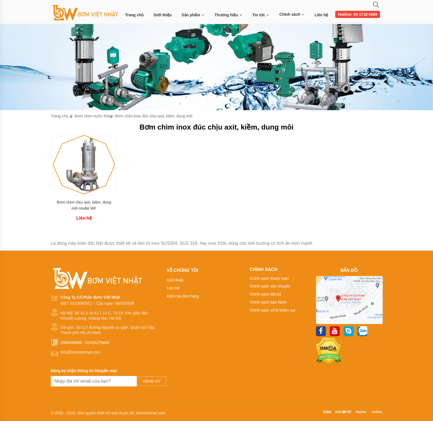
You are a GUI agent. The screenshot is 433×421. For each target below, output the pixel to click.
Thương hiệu (228, 15)
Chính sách (292, 14)
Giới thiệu (162, 15)
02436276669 (97, 342)
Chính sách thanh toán (269, 278)
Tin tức (261, 15)
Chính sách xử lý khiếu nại (272, 310)
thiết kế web (107, 413)
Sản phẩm (193, 15)
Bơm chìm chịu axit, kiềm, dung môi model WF (84, 205)
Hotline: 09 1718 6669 (357, 14)
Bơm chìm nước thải (92, 116)
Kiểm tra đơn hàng (183, 296)
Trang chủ (134, 15)
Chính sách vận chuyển (270, 286)
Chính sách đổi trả (265, 294)
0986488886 (71, 342)
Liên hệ (321, 15)
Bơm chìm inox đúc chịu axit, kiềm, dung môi (153, 116)
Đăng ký (151, 381)
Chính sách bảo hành (268, 302)
